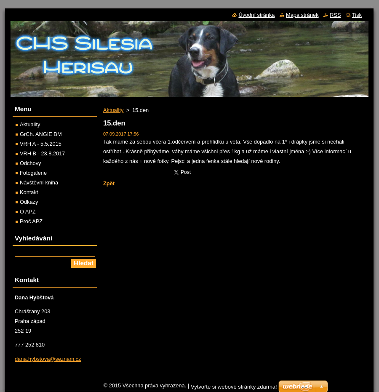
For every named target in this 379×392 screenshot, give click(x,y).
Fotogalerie (33, 173)
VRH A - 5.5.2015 (40, 144)
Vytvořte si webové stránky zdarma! (234, 387)
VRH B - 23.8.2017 (42, 153)
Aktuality (113, 110)
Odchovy (30, 163)
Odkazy (29, 202)
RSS (335, 15)
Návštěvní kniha (39, 182)
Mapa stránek (302, 15)
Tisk (357, 15)
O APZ (28, 211)
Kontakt (29, 192)
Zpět (109, 183)
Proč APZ (31, 221)
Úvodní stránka (256, 15)
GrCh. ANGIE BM (41, 134)
